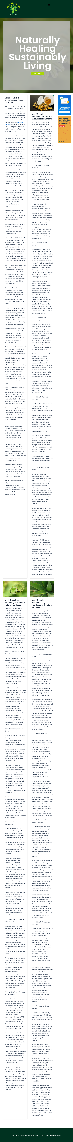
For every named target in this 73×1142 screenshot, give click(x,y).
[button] (49, 5)
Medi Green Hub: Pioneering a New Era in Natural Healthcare (15, 606)
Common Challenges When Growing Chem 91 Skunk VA (14, 100)
